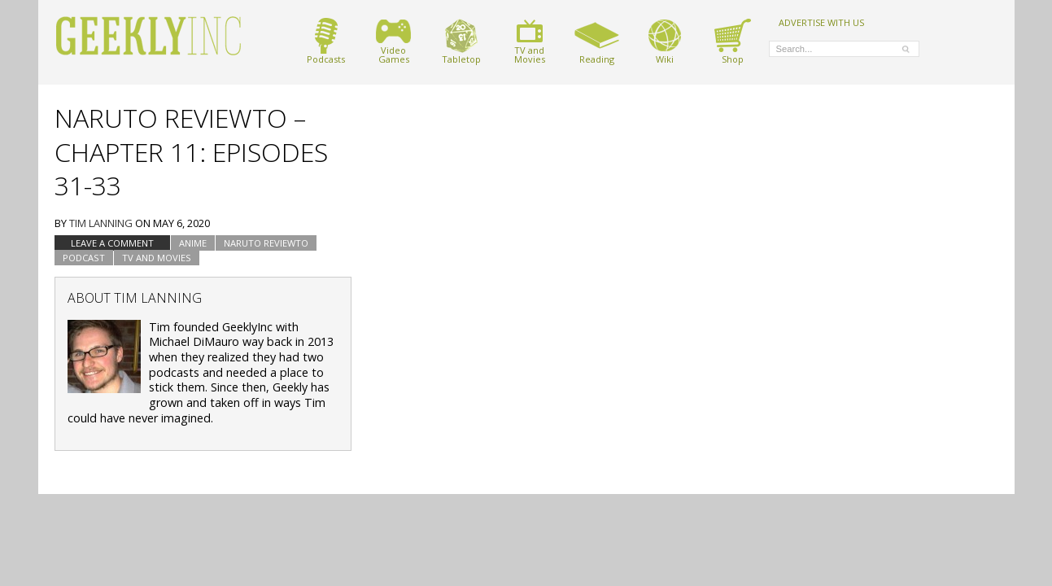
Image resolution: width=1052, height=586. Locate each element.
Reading (596, 41)
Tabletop (461, 41)
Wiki (664, 41)
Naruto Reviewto (266, 243)
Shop (732, 41)
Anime (193, 243)
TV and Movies (156, 257)
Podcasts (326, 41)
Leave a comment (112, 243)
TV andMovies (529, 41)
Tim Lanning (101, 223)
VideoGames (393, 41)
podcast (84, 257)
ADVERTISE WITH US (821, 22)
